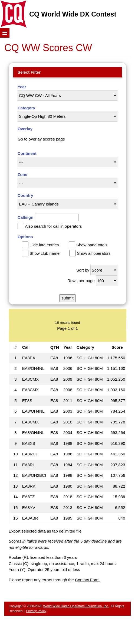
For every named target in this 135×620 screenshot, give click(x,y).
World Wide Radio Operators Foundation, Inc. (76, 606)
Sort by (82, 270)
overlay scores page (47, 139)
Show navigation (4, 33)
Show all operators (93, 253)
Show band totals (91, 245)
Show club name (44, 253)
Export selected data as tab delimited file (45, 531)
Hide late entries (44, 245)
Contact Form (87, 579)
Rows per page (81, 280)
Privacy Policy (36, 611)
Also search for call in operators (53, 226)
